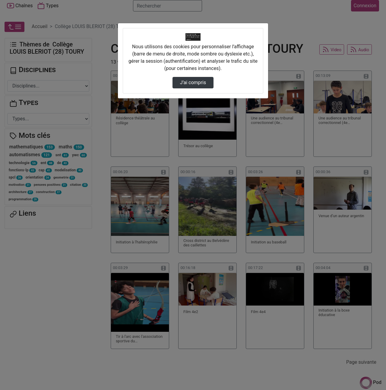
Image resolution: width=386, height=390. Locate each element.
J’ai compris (193, 82)
